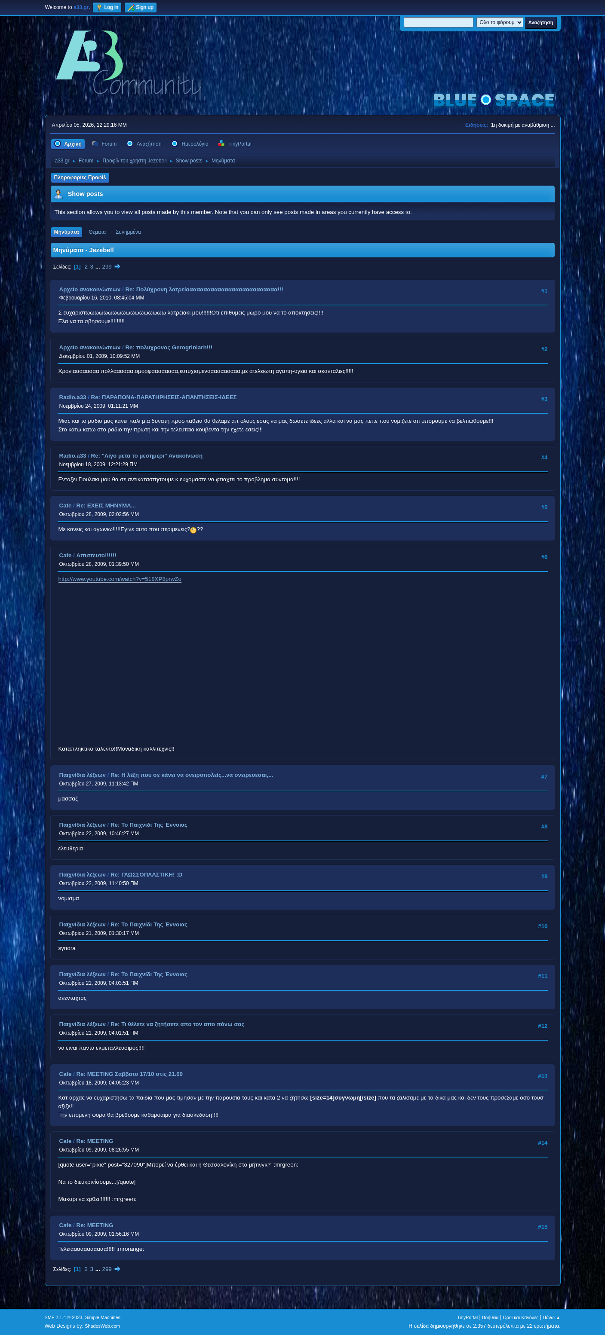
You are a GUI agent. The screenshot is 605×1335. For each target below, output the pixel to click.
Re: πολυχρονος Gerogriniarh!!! (168, 347)
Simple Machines (102, 1317)
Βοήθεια (490, 1317)
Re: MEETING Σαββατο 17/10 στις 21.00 (130, 1074)
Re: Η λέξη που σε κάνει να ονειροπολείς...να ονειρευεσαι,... (192, 775)
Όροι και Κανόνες (520, 1317)
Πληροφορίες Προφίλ (80, 177)
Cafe (65, 505)
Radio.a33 (72, 397)
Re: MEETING (95, 1141)
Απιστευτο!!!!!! (97, 555)
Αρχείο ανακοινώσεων (90, 289)
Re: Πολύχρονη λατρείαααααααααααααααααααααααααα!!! (204, 289)
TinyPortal (467, 1317)
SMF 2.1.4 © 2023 (64, 1317)
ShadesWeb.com (102, 1326)
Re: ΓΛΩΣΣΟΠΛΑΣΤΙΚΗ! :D (146, 874)
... (98, 266)
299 (106, 266)
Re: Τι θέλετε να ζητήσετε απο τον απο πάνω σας (177, 1024)
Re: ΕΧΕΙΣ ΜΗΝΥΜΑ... (106, 505)
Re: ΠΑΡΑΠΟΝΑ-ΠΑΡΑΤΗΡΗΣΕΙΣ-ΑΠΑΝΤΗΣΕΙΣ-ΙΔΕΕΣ (164, 397)
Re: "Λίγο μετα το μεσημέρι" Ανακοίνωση (147, 455)
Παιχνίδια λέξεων (82, 775)
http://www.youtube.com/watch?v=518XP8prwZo (119, 579)
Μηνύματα (66, 232)
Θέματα (97, 232)
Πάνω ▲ (552, 1317)
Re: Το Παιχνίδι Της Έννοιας (149, 825)
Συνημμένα (128, 232)
